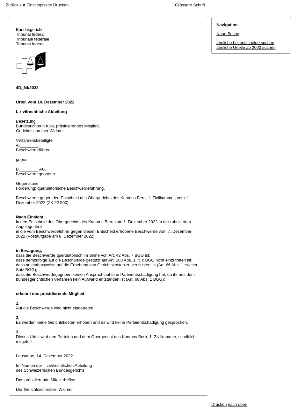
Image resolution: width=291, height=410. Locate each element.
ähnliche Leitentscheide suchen (245, 42)
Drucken (61, 5)
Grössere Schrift (190, 5)
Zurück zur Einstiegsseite (29, 5)
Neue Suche (227, 33)
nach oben (237, 404)
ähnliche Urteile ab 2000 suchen (246, 47)
